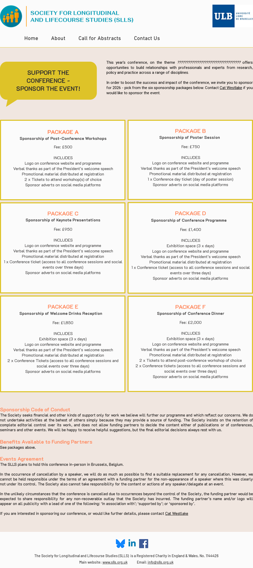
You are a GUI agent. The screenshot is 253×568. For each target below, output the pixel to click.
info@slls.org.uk (160, 562)
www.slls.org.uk (115, 562)
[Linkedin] (132, 543)
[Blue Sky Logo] (120, 543)
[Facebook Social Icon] (143, 543)
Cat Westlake (231, 88)
